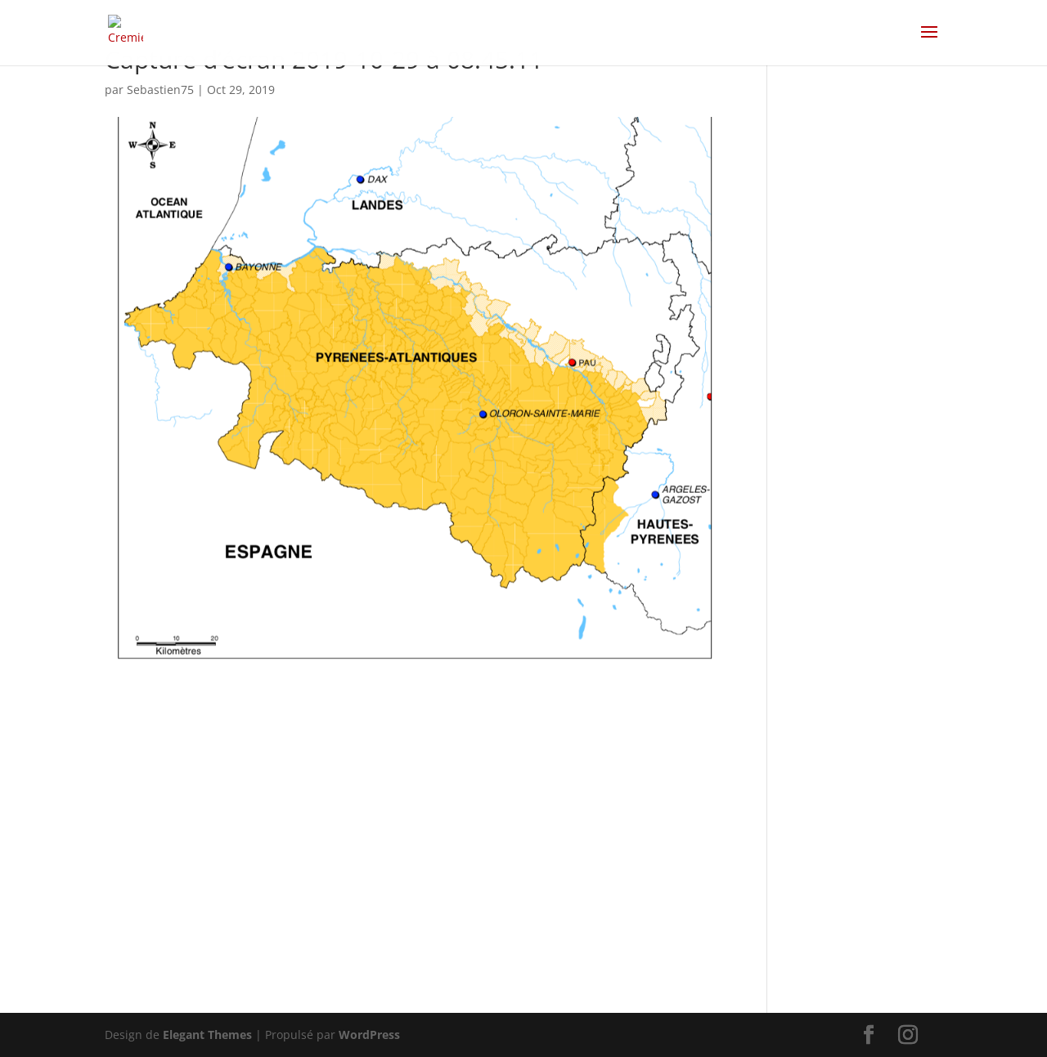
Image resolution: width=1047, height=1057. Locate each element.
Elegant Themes (207, 1034)
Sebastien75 (160, 89)
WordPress (369, 1034)
